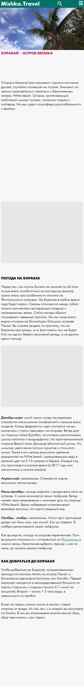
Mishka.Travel (20, 4)
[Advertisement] (42, 158)
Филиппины (69, 540)
